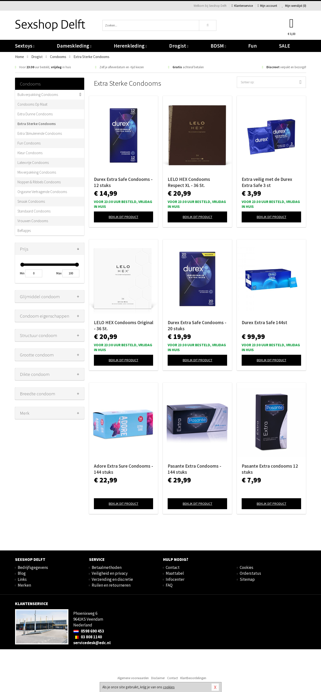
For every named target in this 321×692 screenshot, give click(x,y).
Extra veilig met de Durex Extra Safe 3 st (267, 182)
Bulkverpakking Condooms (37, 94)
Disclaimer (158, 678)
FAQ (169, 585)
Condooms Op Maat (32, 104)
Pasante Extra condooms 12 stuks (270, 469)
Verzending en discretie (112, 579)
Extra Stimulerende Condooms (39, 133)
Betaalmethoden (107, 567)
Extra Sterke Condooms (36, 123)
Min (22, 273)
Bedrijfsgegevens (33, 567)
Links (22, 579)
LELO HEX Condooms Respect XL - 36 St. (189, 182)
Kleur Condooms (29, 153)
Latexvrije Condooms (33, 162)
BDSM (218, 45)
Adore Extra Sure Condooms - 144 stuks (123, 469)
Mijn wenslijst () (294, 6)
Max (59, 273)
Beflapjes (24, 230)
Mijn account (267, 6)
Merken (24, 585)
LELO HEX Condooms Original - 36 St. (123, 325)
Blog (22, 573)
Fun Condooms (29, 143)
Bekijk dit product (123, 217)
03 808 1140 (87, 637)
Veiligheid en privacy (110, 573)
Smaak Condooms (31, 201)
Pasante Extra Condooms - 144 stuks (194, 469)
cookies (169, 687)
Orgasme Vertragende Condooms (42, 191)
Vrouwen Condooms (32, 221)
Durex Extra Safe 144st (264, 322)
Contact (173, 567)
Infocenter (175, 579)
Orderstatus (250, 573)
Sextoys (24, 45)
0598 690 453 (88, 631)
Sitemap (247, 579)
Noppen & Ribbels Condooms (39, 182)
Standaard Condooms (33, 211)
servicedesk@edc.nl (92, 642)
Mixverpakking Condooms (36, 172)
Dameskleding (74, 45)
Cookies (246, 567)
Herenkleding (130, 45)
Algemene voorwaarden (133, 678)
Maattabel (175, 573)
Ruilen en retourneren (111, 585)
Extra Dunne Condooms (35, 114)
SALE (284, 45)
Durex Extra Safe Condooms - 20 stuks (197, 325)
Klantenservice (242, 6)
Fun (252, 45)
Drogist (178, 45)
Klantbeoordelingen (193, 678)
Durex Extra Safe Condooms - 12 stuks (123, 182)
